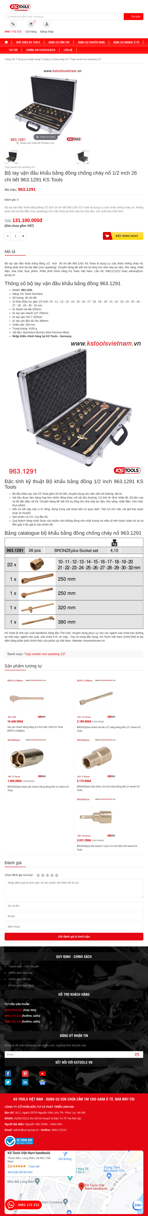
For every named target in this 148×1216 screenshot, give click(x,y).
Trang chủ (10, 59)
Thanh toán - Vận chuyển (23, 966)
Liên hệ (68, 50)
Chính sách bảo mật (20, 972)
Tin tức (13, 50)
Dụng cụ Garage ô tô (126, 42)
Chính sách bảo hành (21, 985)
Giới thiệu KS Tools (28, 42)
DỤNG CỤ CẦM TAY (59, 42)
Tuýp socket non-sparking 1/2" (85, 59)
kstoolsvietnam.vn (94, 640)
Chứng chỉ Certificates (40, 50)
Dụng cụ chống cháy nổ (55, 59)
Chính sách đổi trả (19, 979)
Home (8, 42)
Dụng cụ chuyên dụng (91, 42)
